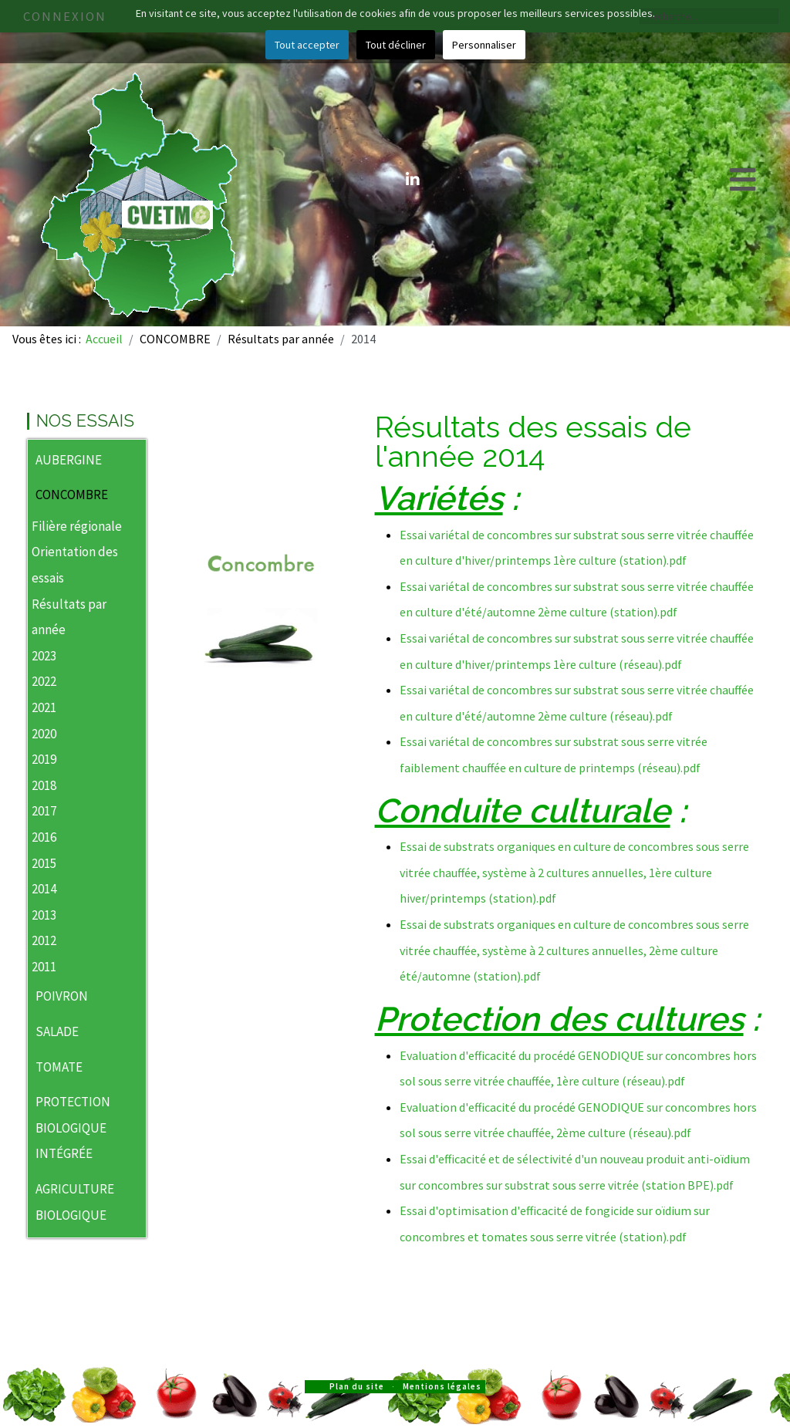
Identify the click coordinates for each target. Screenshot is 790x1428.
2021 (44, 707)
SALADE (57, 1031)
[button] (134, 461)
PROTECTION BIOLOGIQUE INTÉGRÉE (72, 1127)
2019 (44, 759)
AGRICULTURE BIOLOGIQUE (74, 1202)
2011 (44, 966)
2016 (44, 837)
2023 (44, 655)
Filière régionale (77, 526)
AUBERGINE (68, 459)
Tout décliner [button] (396, 45)
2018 (44, 785)
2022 (44, 681)
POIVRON (61, 995)
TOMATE (59, 1066)
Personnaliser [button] (484, 45)
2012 (44, 940)
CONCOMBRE (71, 494)
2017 (44, 810)
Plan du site (356, 1386)
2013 (44, 914)
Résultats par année (69, 617)
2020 (44, 733)
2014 (44, 888)
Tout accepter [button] (307, 45)
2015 (44, 863)
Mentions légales (442, 1386)
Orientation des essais (75, 564)
